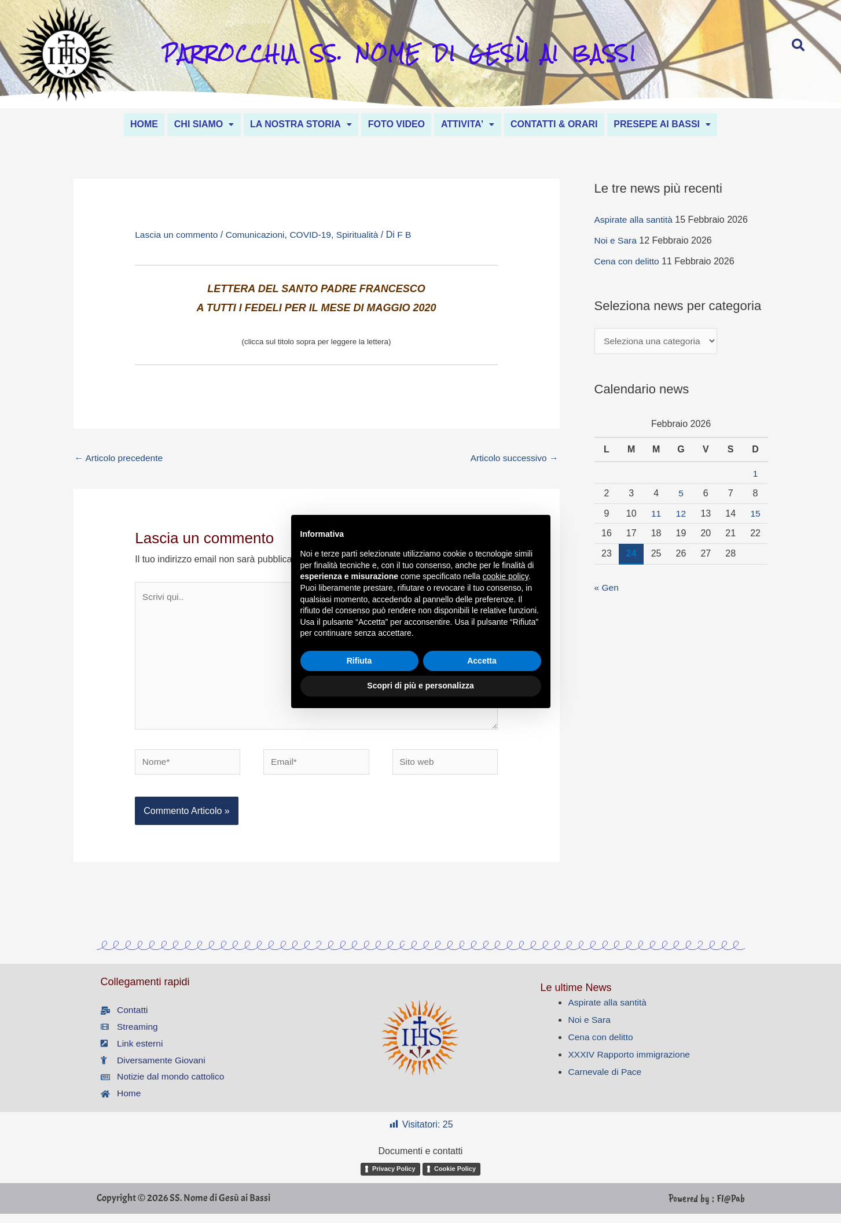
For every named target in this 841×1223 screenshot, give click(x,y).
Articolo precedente (120, 458)
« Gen (607, 589)
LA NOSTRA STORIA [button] (296, 123)
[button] (193, 123)
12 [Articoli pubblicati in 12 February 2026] (681, 515)
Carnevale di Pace (606, 1079)
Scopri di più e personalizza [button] (420, 685)
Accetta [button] (482, 660)
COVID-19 (315, 236)
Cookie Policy (455, 1177)
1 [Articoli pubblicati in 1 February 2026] (755, 475)
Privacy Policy (394, 1177)
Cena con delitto (628, 262)
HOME (128, 123)
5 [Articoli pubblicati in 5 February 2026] (681, 495)
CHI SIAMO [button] (193, 123)
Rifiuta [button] (359, 660)
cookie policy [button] (505, 576)
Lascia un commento (178, 236)
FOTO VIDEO (396, 123)
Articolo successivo (513, 458)
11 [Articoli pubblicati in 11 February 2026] (656, 515)
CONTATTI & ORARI (564, 123)
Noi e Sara (616, 241)
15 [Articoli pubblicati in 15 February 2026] (755, 515)
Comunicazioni (258, 236)
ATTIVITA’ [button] (473, 123)
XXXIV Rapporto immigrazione (630, 1062)
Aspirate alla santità (634, 220)
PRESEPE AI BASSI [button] (678, 123)
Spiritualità (363, 236)
